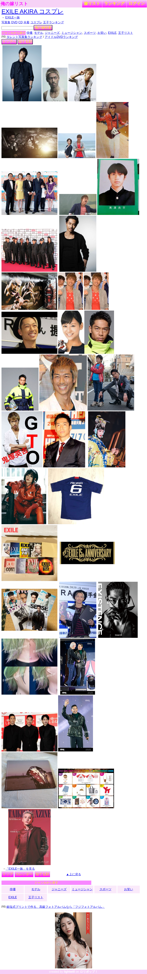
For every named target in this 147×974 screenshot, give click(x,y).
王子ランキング (53, 22)
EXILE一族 (12, 17)
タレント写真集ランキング (24, 36)
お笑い (101, 32)
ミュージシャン (71, 32)
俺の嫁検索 (43, 28)
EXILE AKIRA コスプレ (32, 11)
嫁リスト (92, 3)
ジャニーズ (52, 32)
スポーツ (90, 32)
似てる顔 (25, 42)
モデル (38, 32)
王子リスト (125, 32)
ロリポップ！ (89, 971)
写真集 (5, 22)
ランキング (114, 3)
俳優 (29, 32)
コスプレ (36, 22)
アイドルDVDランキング (61, 36)
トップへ (9, 42)
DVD (14, 22)
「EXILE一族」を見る (20, 868)
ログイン (137, 3)
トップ (8, 874)
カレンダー (24, 874)
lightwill (69, 971)
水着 (26, 22)
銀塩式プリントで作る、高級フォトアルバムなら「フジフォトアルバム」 (56, 906)
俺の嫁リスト (14, 3)
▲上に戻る (73, 874)
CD (20, 22)
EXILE (112, 32)
